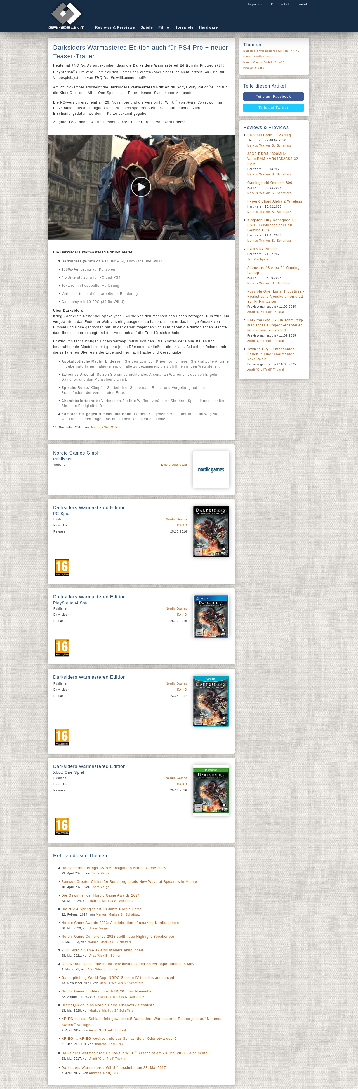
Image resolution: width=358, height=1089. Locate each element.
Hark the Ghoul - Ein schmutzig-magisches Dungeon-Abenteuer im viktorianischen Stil (275, 325)
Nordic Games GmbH (257, 62)
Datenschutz (281, 4)
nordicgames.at (175, 464)
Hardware (208, 27)
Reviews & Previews (115, 27)
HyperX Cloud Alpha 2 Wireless (274, 201)
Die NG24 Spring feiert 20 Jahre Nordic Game (102, 909)
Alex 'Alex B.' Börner (105, 955)
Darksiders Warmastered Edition (265, 51)
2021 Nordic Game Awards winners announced (102, 950)
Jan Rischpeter (258, 259)
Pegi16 (279, 62)
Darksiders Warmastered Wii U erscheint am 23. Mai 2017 (114, 1068)
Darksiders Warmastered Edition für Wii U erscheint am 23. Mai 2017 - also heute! (135, 1053)
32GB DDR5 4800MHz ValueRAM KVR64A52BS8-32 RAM (272, 159)
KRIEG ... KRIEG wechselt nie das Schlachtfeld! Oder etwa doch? (119, 1039)
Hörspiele (184, 27)
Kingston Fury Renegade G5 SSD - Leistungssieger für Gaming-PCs (272, 225)
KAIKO (182, 525)
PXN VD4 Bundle (262, 249)
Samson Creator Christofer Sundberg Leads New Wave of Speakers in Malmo (129, 882)
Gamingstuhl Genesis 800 (269, 183)
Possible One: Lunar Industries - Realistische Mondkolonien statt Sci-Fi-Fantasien (275, 297)
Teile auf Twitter (274, 108)
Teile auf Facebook (273, 96)
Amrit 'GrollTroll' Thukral (107, 1030)
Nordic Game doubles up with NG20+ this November (107, 991)
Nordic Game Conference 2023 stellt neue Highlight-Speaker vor (118, 937)
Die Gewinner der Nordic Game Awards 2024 (101, 895)
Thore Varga (100, 873)
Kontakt (303, 4)
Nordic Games (176, 519)
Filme (163, 27)
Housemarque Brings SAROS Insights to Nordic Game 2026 (114, 868)
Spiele (146, 27)
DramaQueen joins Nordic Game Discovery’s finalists (108, 1005)
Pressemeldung (254, 67)
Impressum (256, 4)
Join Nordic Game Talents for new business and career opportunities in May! (129, 964)
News (247, 56)
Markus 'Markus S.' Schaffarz (111, 900)
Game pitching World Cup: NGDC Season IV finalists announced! (118, 978)
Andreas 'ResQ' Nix (105, 427)
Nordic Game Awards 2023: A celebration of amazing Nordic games (120, 923)
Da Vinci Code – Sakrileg (269, 135)
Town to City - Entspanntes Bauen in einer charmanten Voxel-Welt (271, 354)
